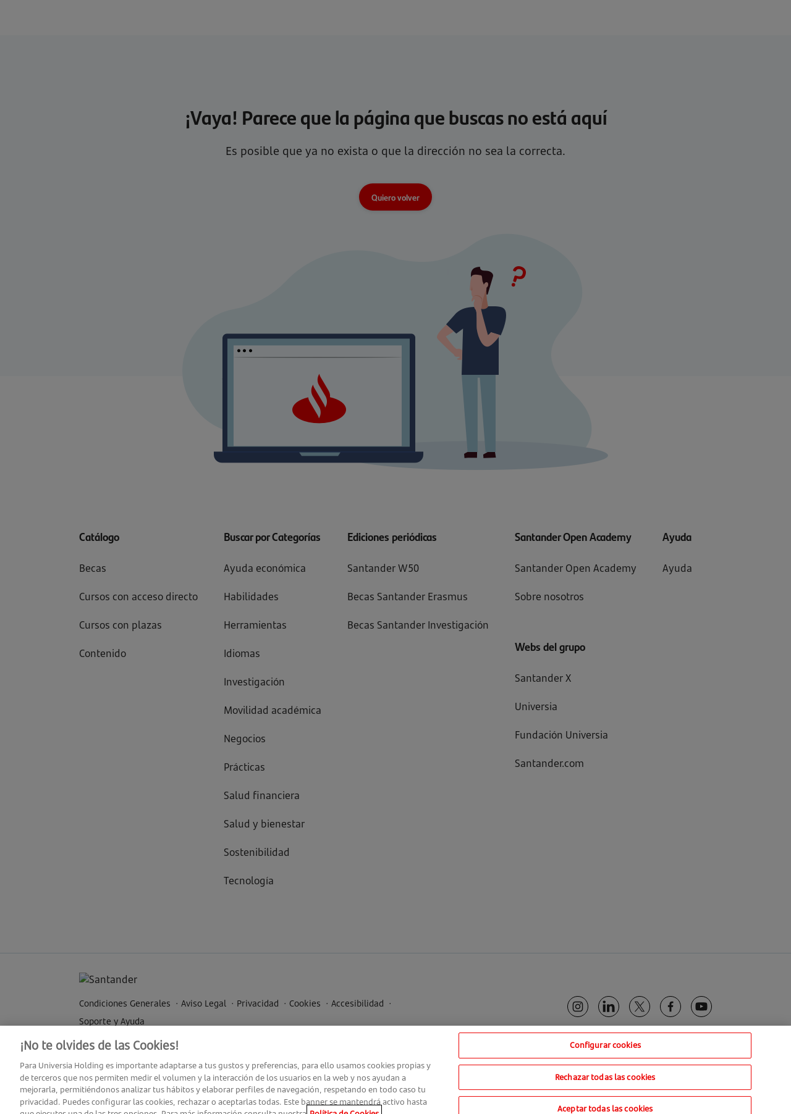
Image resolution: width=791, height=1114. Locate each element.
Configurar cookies (605, 1051)
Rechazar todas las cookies (605, 1083)
